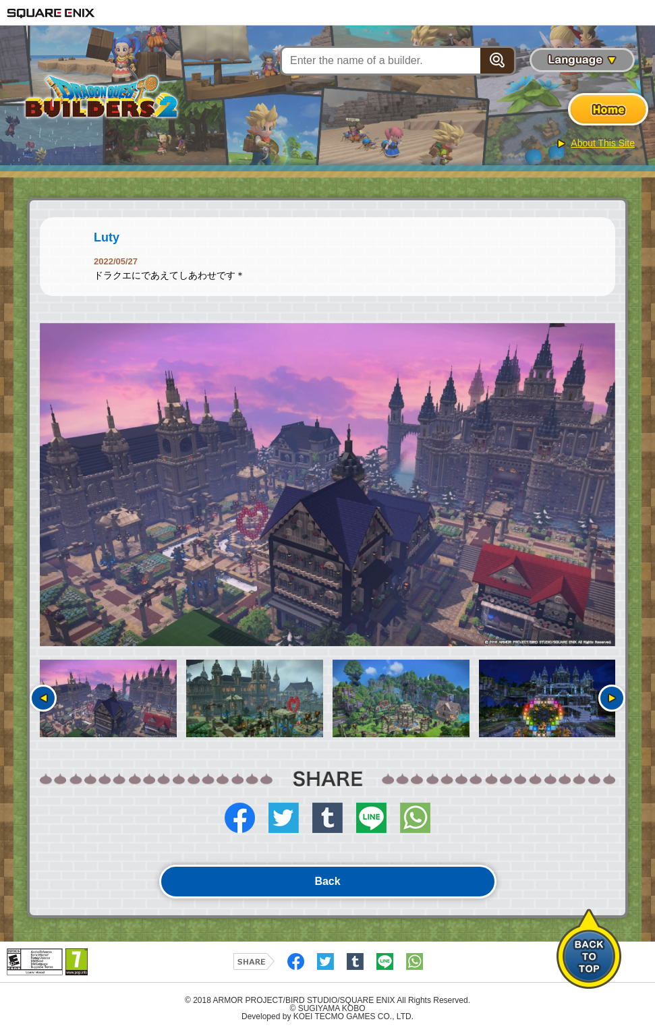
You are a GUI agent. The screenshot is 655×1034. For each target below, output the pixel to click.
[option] (327, 485)
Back (327, 881)
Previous (43, 698)
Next (611, 698)
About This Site (603, 143)
